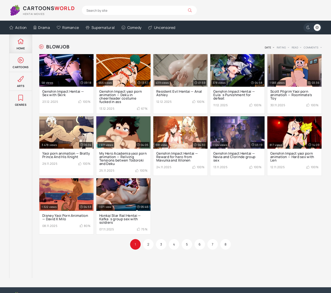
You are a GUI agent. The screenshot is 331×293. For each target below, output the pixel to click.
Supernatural (100, 27)
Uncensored (161, 27)
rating (281, 47)
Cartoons (21, 62)
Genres (21, 100)
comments (311, 47)
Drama (42, 27)
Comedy (131, 27)
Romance (68, 27)
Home (21, 43)
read (295, 47)
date (268, 47)
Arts (21, 81)
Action (18, 27)
